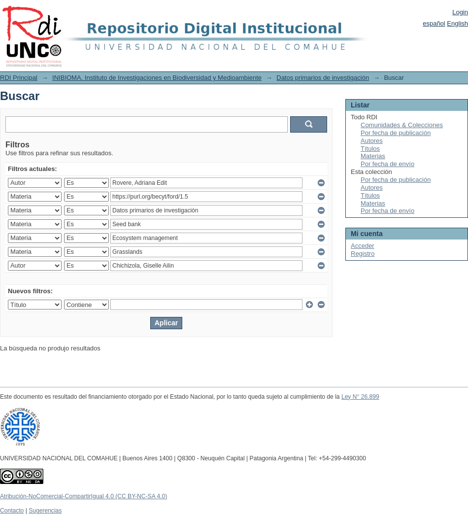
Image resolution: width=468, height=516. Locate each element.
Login (460, 12)
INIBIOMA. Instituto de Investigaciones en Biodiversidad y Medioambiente (157, 77)
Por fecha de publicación (396, 133)
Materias (373, 156)
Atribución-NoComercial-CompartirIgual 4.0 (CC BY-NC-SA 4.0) (83, 496)
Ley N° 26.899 (360, 396)
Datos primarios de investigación (322, 77)
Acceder (362, 245)
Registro (362, 253)
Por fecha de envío (387, 164)
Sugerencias (45, 510)
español (434, 23)
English (457, 23)
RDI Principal (18, 77)
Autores (372, 140)
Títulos (370, 148)
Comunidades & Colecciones (402, 125)
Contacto (12, 510)
